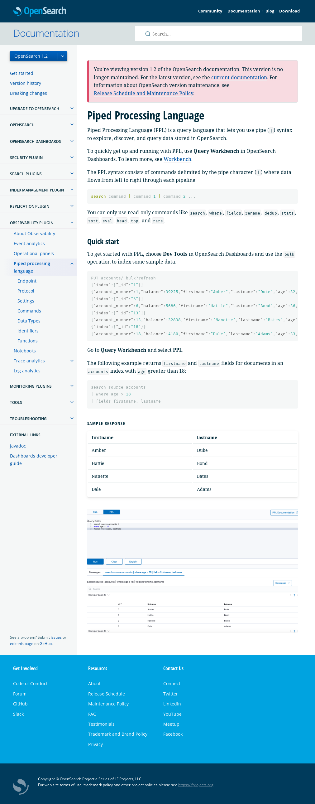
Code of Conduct (30, 683)
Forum (19, 694)
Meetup (171, 724)
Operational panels (34, 253)
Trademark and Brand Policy (117, 734)
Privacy (95, 744)
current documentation (239, 77)
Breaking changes (28, 93)
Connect (171, 683)
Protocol (25, 291)
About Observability (34, 233)
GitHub (46, 643)
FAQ (92, 714)
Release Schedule (106, 694)
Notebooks (25, 351)
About (94, 683)
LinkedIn (172, 704)
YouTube (172, 714)
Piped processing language (32, 267)
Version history (25, 83)
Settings (25, 301)
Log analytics (27, 371)
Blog (269, 11)
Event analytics (29, 243)
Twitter (170, 694)
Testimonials (101, 724)
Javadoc (18, 446)
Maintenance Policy (108, 704)
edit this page (21, 643)
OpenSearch (39, 12)
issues (56, 637)
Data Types (29, 321)
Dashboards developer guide (33, 459)
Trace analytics (29, 361)
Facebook (173, 734)
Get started (21, 73)
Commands (29, 311)
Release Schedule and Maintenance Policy (143, 93)
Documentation (243, 11)
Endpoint (26, 281)
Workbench (177, 159)
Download (289, 11)
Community (210, 11)
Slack (18, 714)
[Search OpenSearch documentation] (218, 33)
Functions (27, 341)
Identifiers (28, 331)
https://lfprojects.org (195, 784)
